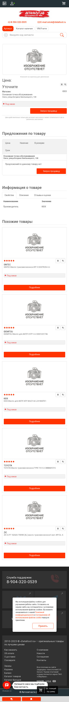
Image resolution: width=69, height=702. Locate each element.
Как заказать (10, 650)
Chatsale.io (6, 691)
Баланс (7, 673)
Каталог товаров (12, 676)
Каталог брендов (12, 680)
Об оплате (9, 653)
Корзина (8, 669)
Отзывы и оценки (42, 195)
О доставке (9, 657)
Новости (41, 653)
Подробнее (34, 287)
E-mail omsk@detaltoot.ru (52, 22)
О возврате (9, 660)
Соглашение (43, 657)
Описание (24, 195)
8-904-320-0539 (17, 22)
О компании (42, 650)
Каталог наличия (24, 28)
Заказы (7, 666)
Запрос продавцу (48, 111)
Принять (43, 626)
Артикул (8, 28)
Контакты (41, 660)
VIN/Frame (42, 28)
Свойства (9, 195)
